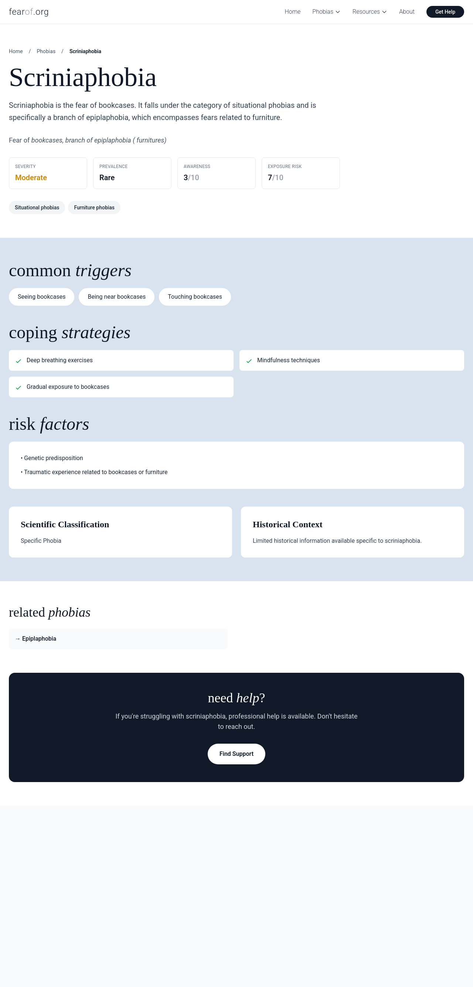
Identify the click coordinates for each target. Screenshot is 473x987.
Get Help (445, 12)
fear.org (29, 12)
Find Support (236, 753)
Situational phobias (37, 207)
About (407, 11)
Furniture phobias (94, 207)
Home (293, 11)
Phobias (326, 11)
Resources (370, 11)
